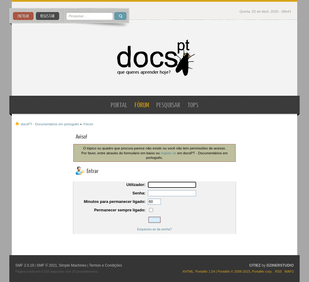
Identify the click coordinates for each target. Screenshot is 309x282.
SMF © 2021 (47, 265)
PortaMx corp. (262, 271)
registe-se (168, 153)
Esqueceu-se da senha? (154, 229)
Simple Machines (72, 265)
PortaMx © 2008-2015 (234, 271)
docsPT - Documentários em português (154, 57)
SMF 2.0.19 (24, 265)
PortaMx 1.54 (205, 271)
